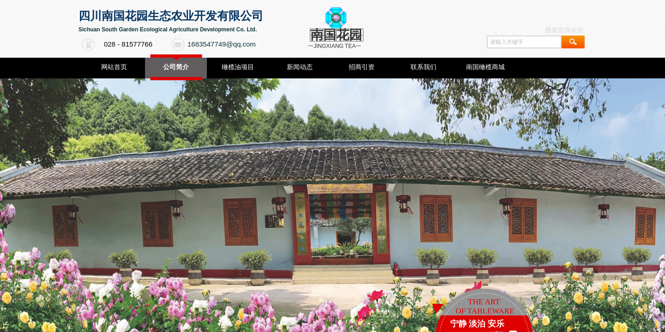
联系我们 (423, 67)
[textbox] (524, 42)
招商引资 (362, 67)
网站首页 (114, 67)
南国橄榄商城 (485, 67)
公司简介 (176, 67)
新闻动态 (300, 67)
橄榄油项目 (238, 67)
